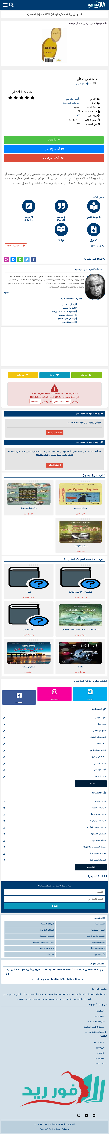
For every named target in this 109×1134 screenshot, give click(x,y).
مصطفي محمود (54, 757)
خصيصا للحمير (69, 322)
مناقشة (23, 375)
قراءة (55, 375)
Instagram (54, 699)
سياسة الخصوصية (96, 1021)
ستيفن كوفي (54, 731)
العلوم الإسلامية (54, 815)
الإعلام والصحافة (54, 854)
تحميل (86, 375)
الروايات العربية (54, 808)
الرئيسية (101, 23)
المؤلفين (96, 709)
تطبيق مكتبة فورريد (95, 1032)
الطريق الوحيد (69, 308)
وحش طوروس (69, 304)
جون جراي (54, 724)
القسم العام (54, 802)
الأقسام (97, 793)
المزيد (6, 292)
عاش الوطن (74, 23)
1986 (77, 115)
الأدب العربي (100, 954)
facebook (19, 702)
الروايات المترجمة (71, 103)
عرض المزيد (98, 197)
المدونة (51, 954)
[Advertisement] (54, 346)
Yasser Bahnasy (62, 1129)
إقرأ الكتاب (54, 140)
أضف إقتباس (54, 148)
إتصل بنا (35, 401)
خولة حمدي (54, 718)
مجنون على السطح (67, 318)
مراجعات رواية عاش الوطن (89, 413)
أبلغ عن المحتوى (16, 246)
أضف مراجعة (54, 158)
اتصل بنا (101, 1011)
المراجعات (100, 1058)
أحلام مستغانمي (54, 751)
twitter (90, 699)
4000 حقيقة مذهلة (68, 315)
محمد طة (54, 744)
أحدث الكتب (99, 1042)
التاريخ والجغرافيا (54, 860)
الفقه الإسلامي (54, 841)
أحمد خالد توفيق (54, 737)
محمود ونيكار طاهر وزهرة (64, 311)
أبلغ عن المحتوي (61, 401)
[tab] (87, 209)
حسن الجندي (54, 764)
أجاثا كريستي (54, 770)
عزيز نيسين (88, 23)
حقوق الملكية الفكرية (94, 1027)
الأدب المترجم (73, 99)
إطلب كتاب (99, 1016)
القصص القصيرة (54, 834)
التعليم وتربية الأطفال (54, 828)
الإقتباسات (100, 1063)
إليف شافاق (54, 777)
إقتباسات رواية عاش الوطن (89, 442)
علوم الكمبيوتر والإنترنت (54, 847)
